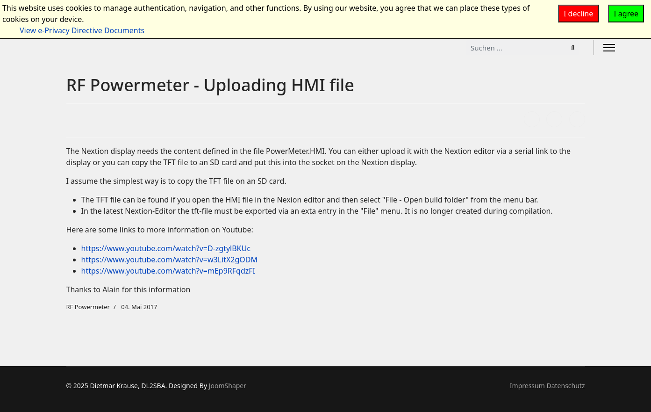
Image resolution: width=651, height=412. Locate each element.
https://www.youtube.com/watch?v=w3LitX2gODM (169, 259)
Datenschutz (565, 385)
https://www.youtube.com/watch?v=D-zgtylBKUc (165, 248)
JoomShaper (227, 385)
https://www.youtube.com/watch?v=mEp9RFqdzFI (168, 271)
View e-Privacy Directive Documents (82, 30)
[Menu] (609, 48)
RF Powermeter (88, 307)
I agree (626, 13)
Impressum (527, 385)
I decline (578, 13)
